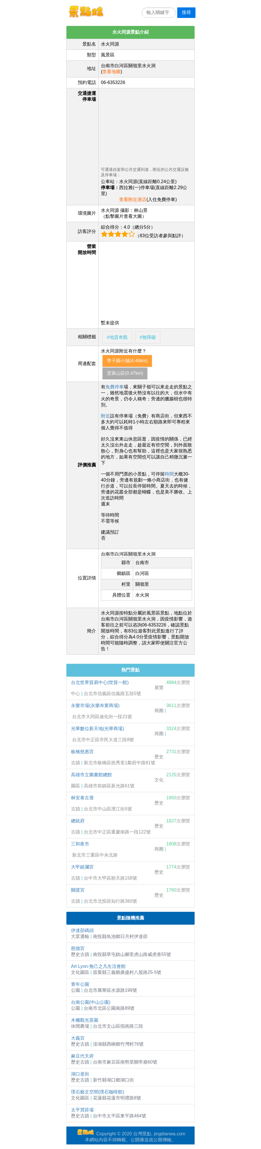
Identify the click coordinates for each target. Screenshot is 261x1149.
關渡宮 (78, 890)
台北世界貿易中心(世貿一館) (100, 682)
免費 (110, 386)
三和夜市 (80, 843)
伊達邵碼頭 (82, 930)
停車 (119, 386)
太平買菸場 (82, 1109)
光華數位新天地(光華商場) (97, 728)
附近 (105, 415)
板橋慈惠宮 (82, 751)
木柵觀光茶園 (84, 1020)
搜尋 (186, 12)
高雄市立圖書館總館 (91, 774)
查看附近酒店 (132, 199)
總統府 (78, 820)
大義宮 (78, 1038)
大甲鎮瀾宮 (82, 867)
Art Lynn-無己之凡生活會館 (98, 966)
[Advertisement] (146, 126)
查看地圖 (111, 71)
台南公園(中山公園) (91, 1002)
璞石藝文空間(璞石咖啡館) (97, 1091)
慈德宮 (78, 948)
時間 (169, 474)
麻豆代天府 (82, 1056)
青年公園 (80, 984)
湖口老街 (80, 1074)
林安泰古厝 (82, 797)
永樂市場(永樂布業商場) (95, 705)
